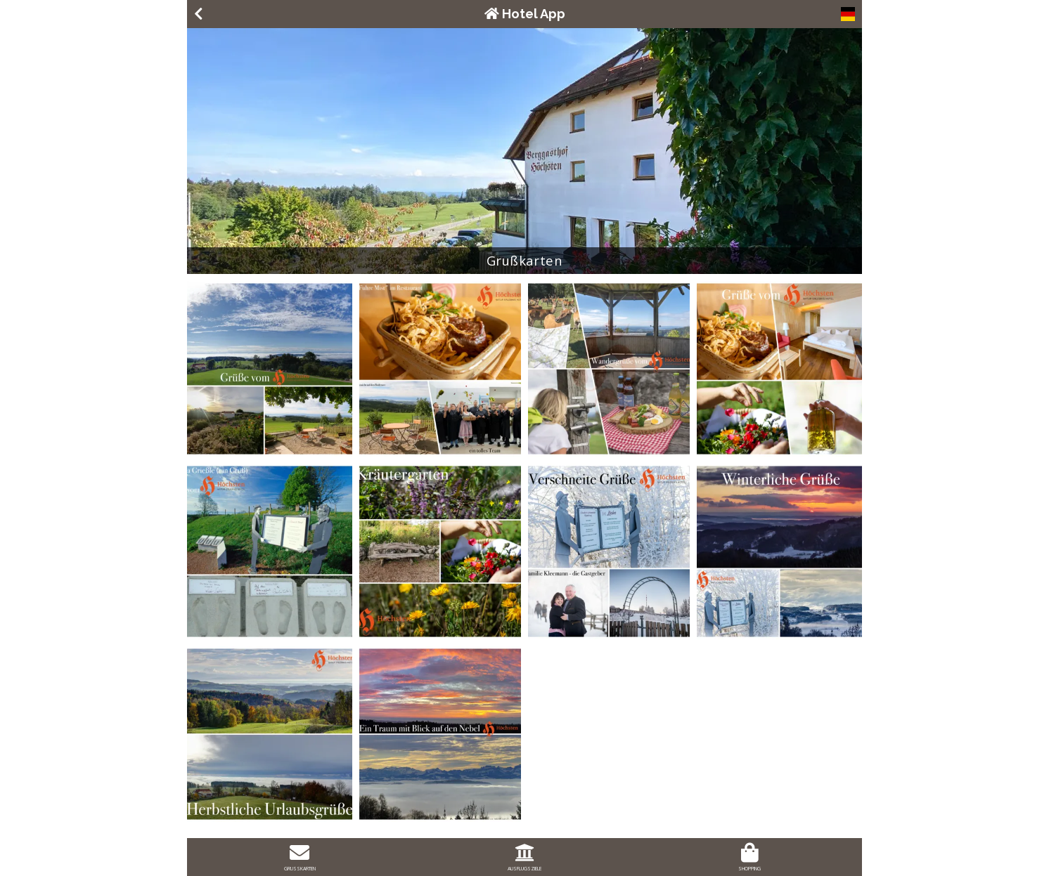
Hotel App (524, 13)
